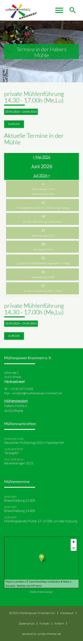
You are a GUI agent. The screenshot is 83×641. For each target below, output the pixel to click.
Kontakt (44, 623)
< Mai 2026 (41, 157)
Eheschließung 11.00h (43, 189)
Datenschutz (27, 623)
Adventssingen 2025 (18, 463)
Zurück (14, 124)
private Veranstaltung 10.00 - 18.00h (43, 291)
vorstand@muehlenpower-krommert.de (37, 393)
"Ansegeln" (11, 453)
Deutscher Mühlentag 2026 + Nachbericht (34, 442)
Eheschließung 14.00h (43, 193)
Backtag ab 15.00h (43, 249)
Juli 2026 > (41, 175)
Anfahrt (59, 623)
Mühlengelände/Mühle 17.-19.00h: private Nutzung (43, 207)
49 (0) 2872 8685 (22, 388)
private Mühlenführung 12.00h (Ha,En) (43, 221)
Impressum (67, 613)
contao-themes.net (49, 633)
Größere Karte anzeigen (41, 591)
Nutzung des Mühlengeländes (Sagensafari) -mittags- (43, 263)
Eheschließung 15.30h (43, 277)
